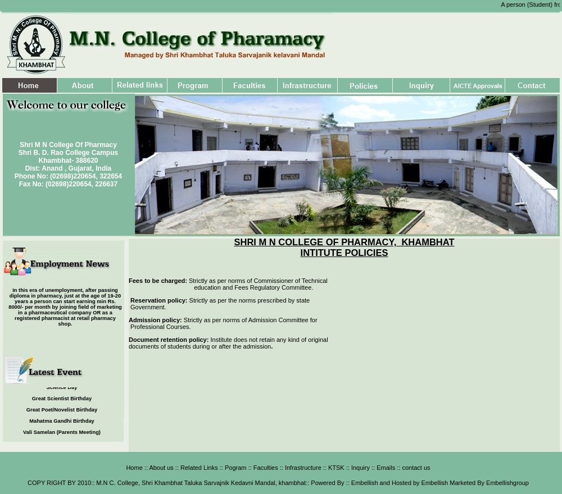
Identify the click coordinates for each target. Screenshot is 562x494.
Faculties (265, 467)
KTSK (336, 467)
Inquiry (360, 467)
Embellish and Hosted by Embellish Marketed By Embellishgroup (439, 482)
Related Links (198, 467)
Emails (385, 467)
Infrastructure (302, 467)
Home (134, 467)
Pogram (235, 467)
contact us (415, 467)
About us (161, 467)
